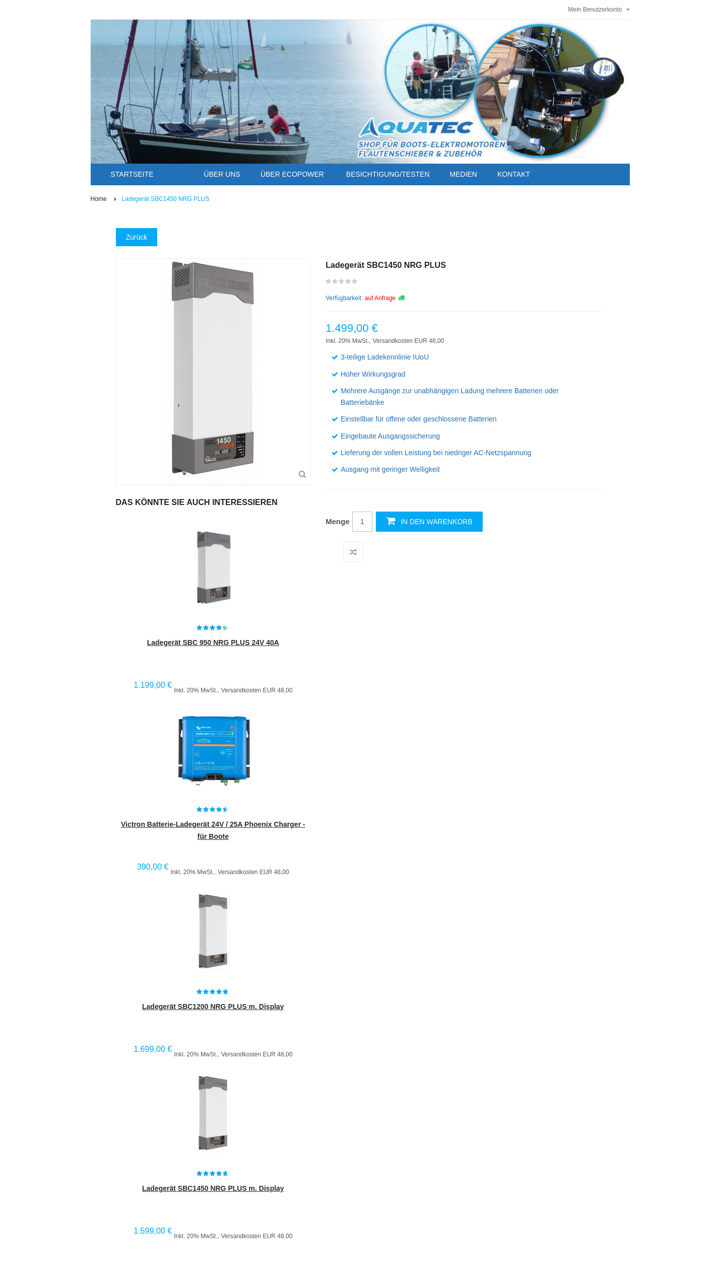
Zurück (137, 237)
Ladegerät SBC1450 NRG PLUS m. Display (213, 1188)
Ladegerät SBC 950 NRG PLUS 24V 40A (213, 642)
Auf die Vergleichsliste (353, 552)
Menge (337, 521)
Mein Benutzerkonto (595, 9)
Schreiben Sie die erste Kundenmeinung (341, 283)
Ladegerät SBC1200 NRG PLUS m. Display (213, 1007)
